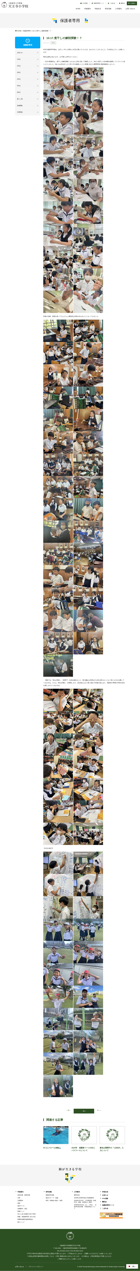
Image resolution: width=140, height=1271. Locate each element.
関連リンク (21, 1211)
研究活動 (108, 9)
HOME (78, 9)
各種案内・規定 (22, 1208)
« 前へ (68, 1110)
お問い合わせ (130, 9)
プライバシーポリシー (35, 1267)
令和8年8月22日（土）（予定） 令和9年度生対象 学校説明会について (85, 1206)
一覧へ (84, 1111)
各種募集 (20, 107)
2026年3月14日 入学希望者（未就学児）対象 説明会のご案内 (85, 1201)
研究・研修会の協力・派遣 (54, 1200)
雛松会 (122, 3)
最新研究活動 (50, 1195)
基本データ (21, 1206)
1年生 (19, 59)
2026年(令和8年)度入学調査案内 (84, 1198)
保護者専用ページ (98, 3)
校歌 (19, 1203)
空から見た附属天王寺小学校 (27, 1214)
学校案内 (87, 9)
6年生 (19, 93)
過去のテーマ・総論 (52, 1198)
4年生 (19, 80)
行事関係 (20, 113)
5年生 (19, 86)
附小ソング (21, 1222)
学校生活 (98, 9)
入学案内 (118, 9)
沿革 (19, 1198)
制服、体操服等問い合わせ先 (27, 1217)
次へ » (99, 1110)
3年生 (19, 73)
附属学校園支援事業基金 (25, 1219)
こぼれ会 (111, 3)
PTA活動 (84, 3)
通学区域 (77, 1195)
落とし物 (20, 100)
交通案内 (131, 3)
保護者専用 (27, 31)
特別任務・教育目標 (24, 1195)
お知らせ (20, 53)
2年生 (19, 66)
